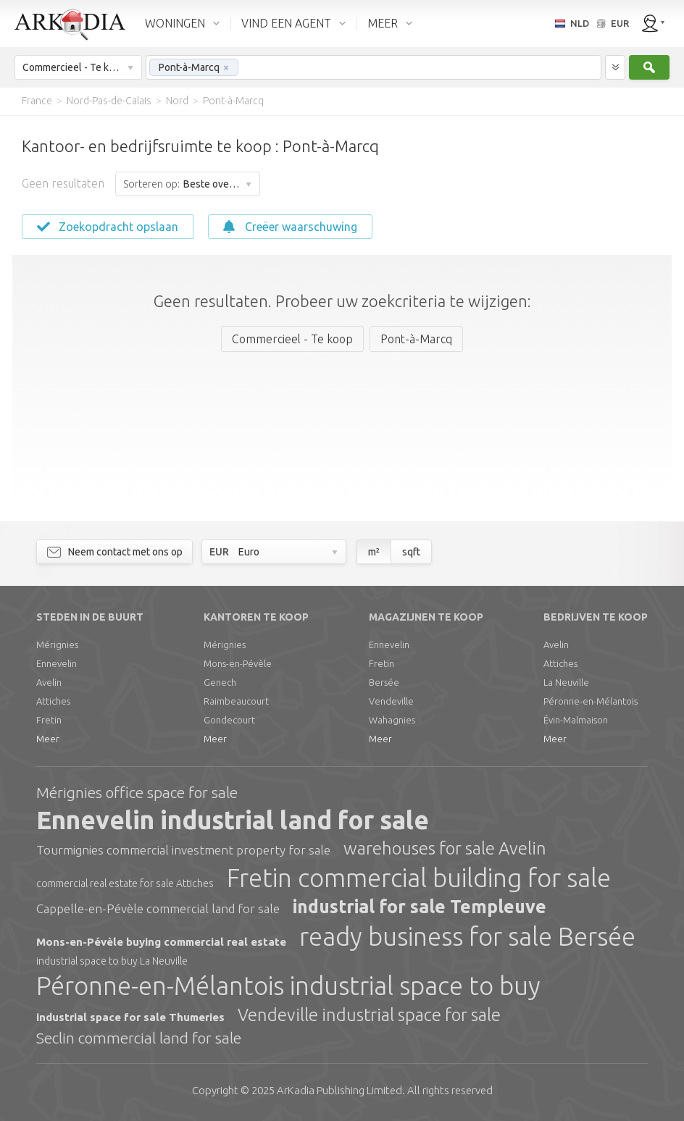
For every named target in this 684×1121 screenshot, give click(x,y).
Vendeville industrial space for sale (369, 1015)
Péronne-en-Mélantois (590, 701)
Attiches (53, 701)
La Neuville (566, 682)
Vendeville (391, 701)
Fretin (49, 720)
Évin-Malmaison (575, 720)
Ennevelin (56, 663)
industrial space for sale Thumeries (130, 1017)
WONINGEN (175, 23)
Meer (47, 739)
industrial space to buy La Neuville (112, 961)
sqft (411, 552)
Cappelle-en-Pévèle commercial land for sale (158, 908)
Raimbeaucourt (236, 701)
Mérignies (57, 644)
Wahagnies (392, 720)
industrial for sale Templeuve (419, 907)
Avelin (49, 682)
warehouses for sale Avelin (444, 848)
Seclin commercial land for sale (138, 1037)
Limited (339, 1090)
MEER (382, 23)
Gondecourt (229, 720)
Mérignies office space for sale (137, 792)
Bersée (384, 682)
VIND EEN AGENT (286, 23)
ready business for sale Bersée (467, 936)
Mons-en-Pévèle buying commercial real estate (161, 942)
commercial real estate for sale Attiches (125, 883)
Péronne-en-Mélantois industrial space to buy (288, 985)
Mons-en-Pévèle (238, 663)
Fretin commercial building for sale (419, 877)
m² (374, 552)
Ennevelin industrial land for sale (232, 819)
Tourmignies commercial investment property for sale (183, 850)
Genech (220, 682)
